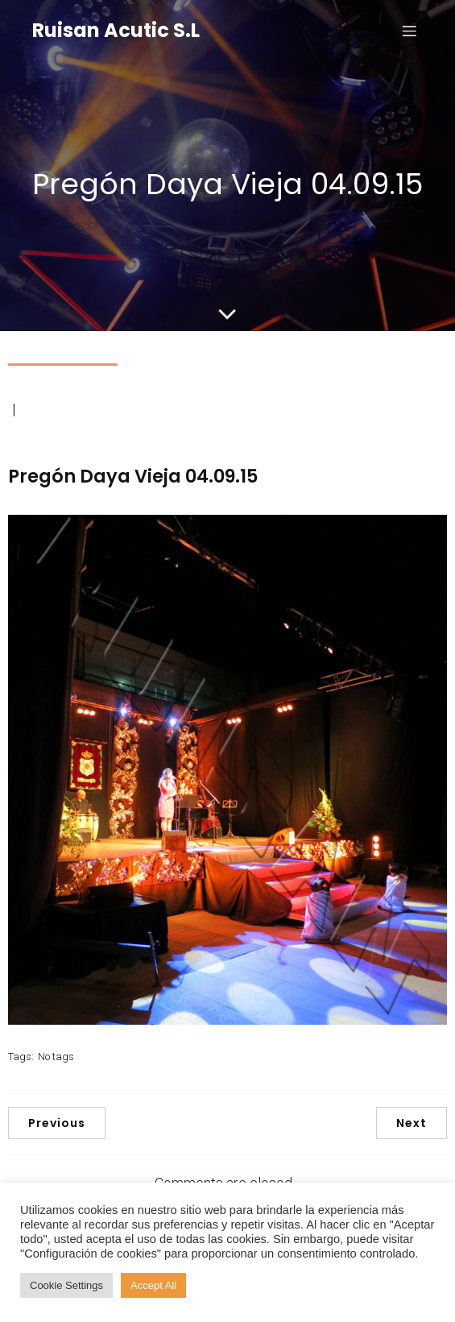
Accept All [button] (153, 1285)
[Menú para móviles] (409, 30)
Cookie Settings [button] (66, 1285)
